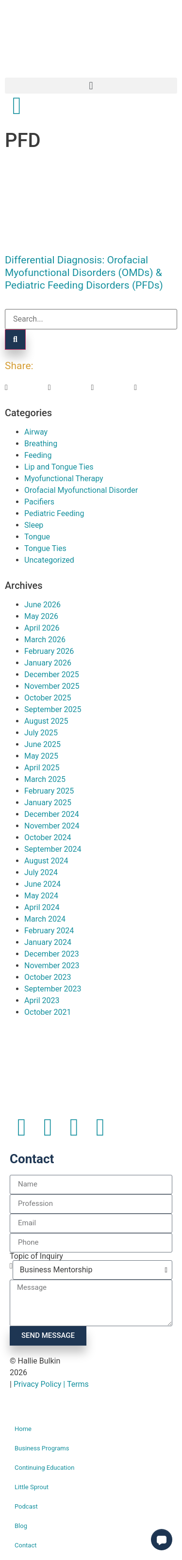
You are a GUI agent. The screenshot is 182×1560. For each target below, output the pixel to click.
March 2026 (45, 639)
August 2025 (46, 721)
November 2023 (51, 965)
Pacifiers (39, 501)
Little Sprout (32, 1487)
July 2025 (41, 732)
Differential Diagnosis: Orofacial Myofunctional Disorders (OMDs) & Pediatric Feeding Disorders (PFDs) (84, 272)
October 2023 (47, 977)
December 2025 (51, 674)
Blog (21, 1525)
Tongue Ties (45, 548)
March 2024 (45, 919)
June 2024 (42, 884)
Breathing (40, 443)
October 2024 (47, 837)
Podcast (26, 1506)
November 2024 (51, 825)
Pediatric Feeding (54, 513)
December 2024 (51, 814)
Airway (36, 432)
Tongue (37, 536)
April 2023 (42, 1000)
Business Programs (42, 1448)
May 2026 (41, 616)
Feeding (37, 455)
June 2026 (42, 604)
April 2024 (42, 907)
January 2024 (47, 942)
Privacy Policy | (40, 1384)
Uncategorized (49, 560)
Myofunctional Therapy (63, 478)
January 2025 (47, 802)
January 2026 (47, 662)
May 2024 (41, 895)
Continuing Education (44, 1467)
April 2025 (42, 767)
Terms (78, 1384)
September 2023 (53, 988)
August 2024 (46, 860)
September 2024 (53, 849)
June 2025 (42, 744)
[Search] (15, 339)
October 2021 (47, 1012)
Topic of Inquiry (36, 1256)
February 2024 (49, 930)
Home (23, 1428)
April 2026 (42, 628)
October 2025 (47, 697)
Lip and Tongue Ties (59, 466)
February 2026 (49, 651)
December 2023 (51, 954)
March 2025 (45, 779)
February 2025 (49, 791)
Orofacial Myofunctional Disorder (81, 490)
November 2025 (51, 686)
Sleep (33, 525)
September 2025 (53, 709)
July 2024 (41, 872)
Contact (25, 1545)
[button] (91, 86)
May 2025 (41, 756)
